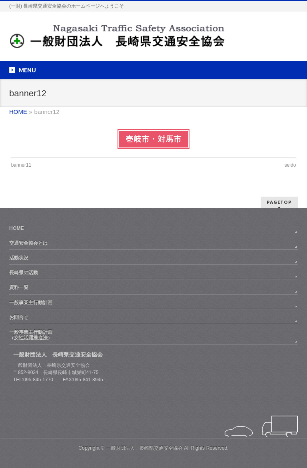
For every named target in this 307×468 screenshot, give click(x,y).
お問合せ (18, 317)
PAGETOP (279, 202)
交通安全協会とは (28, 243)
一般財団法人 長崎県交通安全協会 (144, 448)
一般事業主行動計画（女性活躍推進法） (30, 335)
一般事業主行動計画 (30, 302)
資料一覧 (18, 287)
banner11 (21, 165)
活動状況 (18, 258)
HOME (16, 228)
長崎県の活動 (23, 272)
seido (290, 165)
